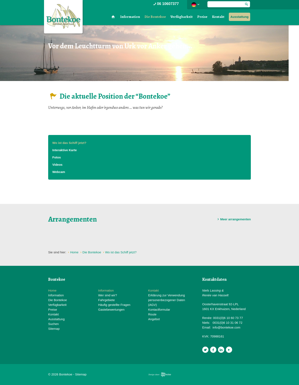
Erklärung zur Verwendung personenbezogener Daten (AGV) (166, 300)
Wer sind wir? (107, 295)
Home (52, 290)
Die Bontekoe (155, 16)
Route (152, 314)
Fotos (56, 157)
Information (130, 16)
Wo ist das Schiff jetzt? (69, 143)
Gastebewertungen (111, 309)
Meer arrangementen (233, 219)
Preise (202, 16)
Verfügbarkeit (181, 16)
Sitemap (54, 328)
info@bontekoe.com (226, 327)
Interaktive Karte (64, 150)
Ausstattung (239, 16)
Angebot (154, 319)
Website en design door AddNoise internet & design (159, 374)
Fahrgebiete (106, 300)
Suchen (53, 324)
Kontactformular (159, 309)
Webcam (58, 172)
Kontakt (218, 16)
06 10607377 (166, 4)
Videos (57, 164)
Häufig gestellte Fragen (114, 305)
